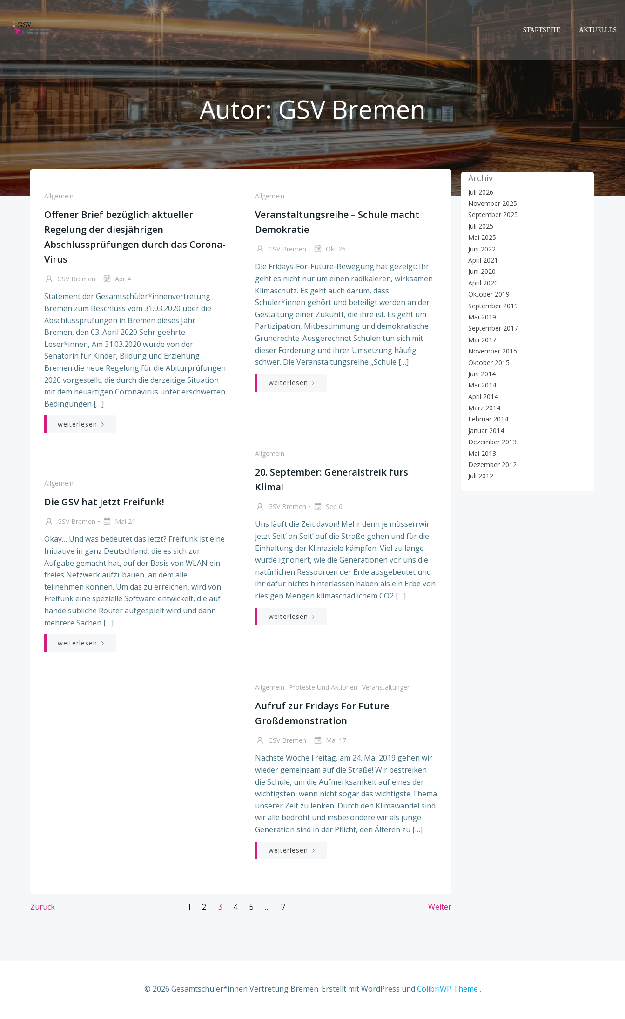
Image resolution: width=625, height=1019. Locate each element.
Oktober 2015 (487, 362)
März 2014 (483, 407)
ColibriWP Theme (447, 991)
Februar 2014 (487, 418)
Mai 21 (118, 524)
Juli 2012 (479, 475)
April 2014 (482, 396)
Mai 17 (329, 743)
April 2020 (482, 282)
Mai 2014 (481, 384)
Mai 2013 (481, 452)
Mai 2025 (481, 236)
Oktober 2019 (487, 293)
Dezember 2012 (491, 464)
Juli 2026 (479, 191)
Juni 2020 (480, 271)
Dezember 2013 (491, 441)
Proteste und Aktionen (323, 689)
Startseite (543, 28)
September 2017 (492, 328)
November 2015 (491, 350)
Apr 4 (115, 282)
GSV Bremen (69, 282)
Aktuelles (599, 28)
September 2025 (492, 214)
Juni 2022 (480, 248)
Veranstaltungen (386, 689)
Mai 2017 (481, 339)
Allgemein (58, 198)
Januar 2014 (485, 430)
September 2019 (492, 305)
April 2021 (482, 259)
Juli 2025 (479, 225)
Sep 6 (328, 509)
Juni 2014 (480, 373)
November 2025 (491, 202)
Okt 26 (329, 252)
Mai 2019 (481, 316)
